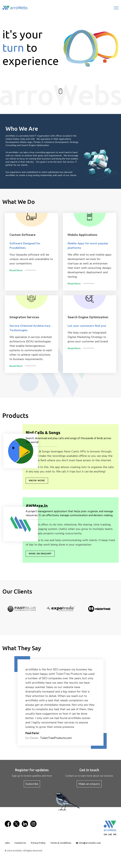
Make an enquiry (40, 553)
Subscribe (32, 784)
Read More (16, 270)
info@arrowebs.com (88, 843)
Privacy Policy (38, 843)
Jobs (7, 843)
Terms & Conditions (60, 843)
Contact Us (20, 843)
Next (117, 612)
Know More (37, 480)
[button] (30, 702)
